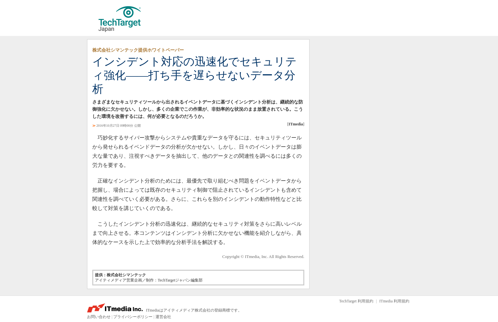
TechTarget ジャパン (119, 19)
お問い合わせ (99, 316)
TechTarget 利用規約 (356, 301)
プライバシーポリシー (132, 316)
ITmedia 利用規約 (394, 301)
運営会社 (163, 316)
